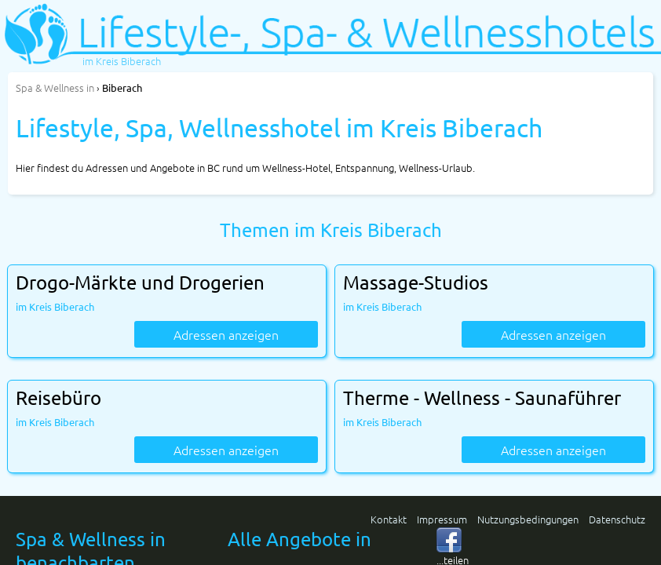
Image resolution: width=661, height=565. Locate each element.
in (55, 87)
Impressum (442, 519)
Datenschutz (617, 519)
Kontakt (389, 519)
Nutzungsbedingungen (528, 519)
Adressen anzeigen (226, 334)
